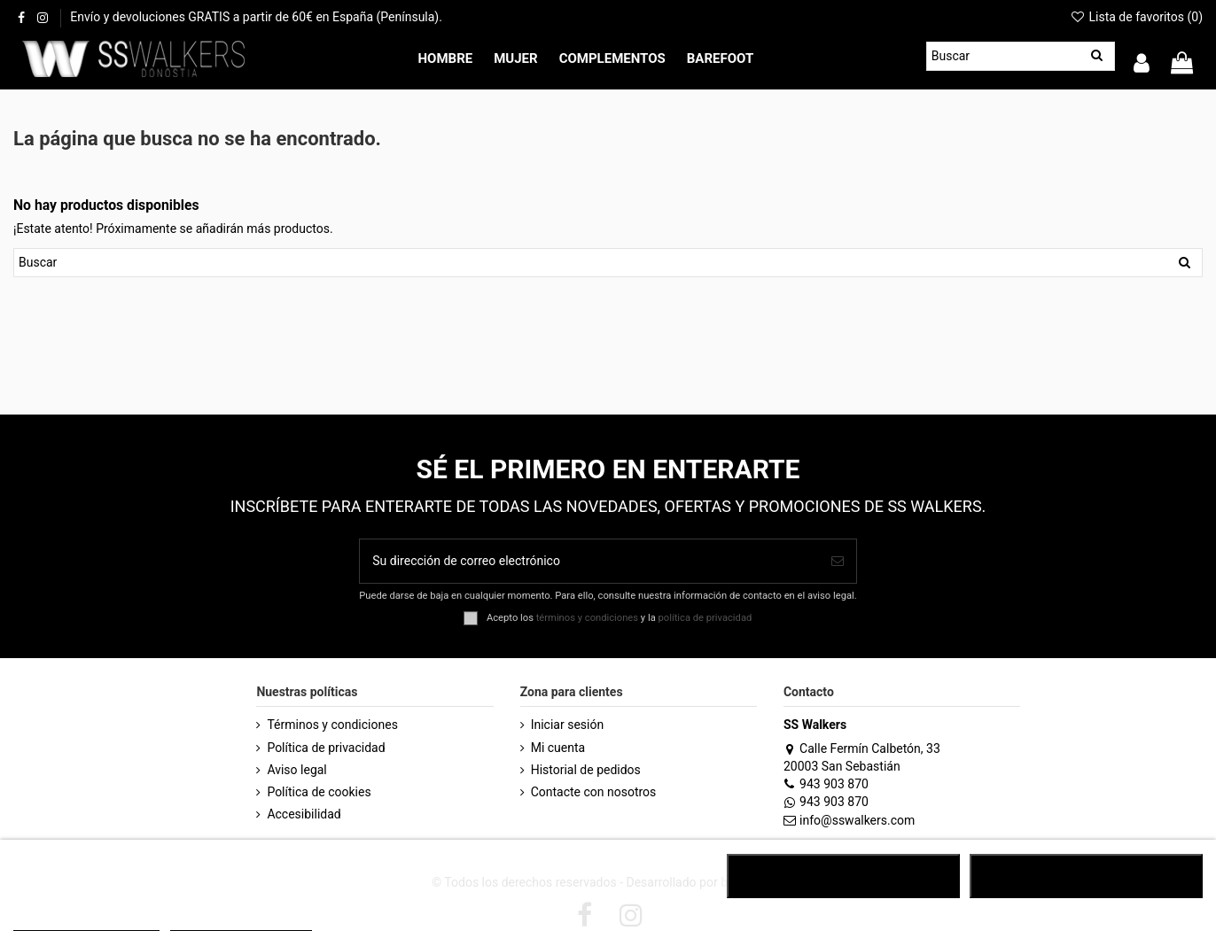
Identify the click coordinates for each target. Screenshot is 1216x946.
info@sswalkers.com (849, 820)
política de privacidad (705, 618)
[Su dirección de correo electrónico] (589, 561)
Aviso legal (296, 770)
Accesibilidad (303, 814)
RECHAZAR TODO (843, 876)
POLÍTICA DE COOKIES (86, 922)
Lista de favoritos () (1136, 17)
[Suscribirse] (837, 561)
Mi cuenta (558, 748)
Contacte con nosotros (594, 792)
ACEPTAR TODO (1086, 876)
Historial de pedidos (586, 770)
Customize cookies (241, 922)
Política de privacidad (326, 748)
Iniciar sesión (567, 724)
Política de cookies (318, 792)
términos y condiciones (587, 618)
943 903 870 (826, 784)
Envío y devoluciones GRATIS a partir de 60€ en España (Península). (256, 17)
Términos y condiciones (332, 724)
